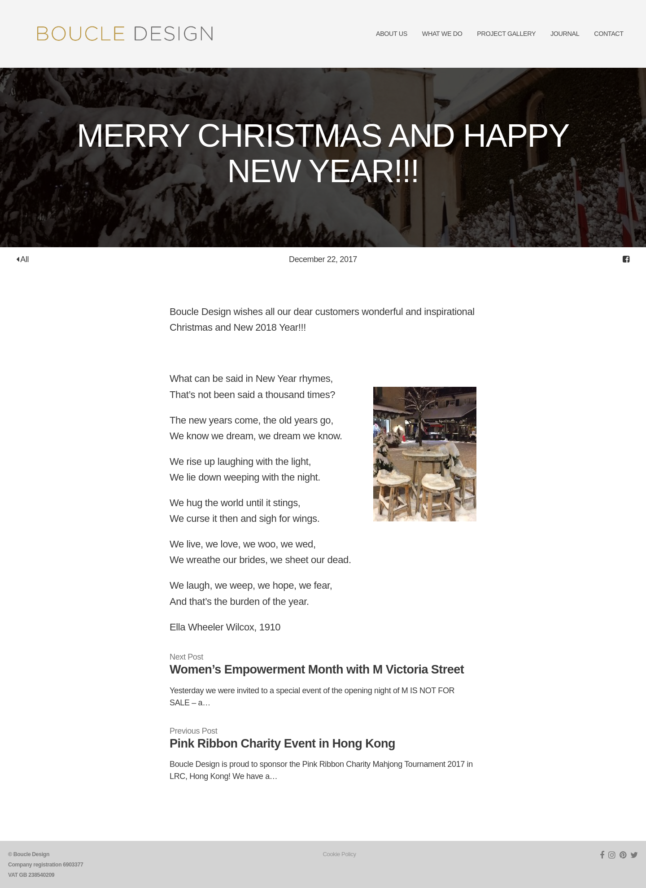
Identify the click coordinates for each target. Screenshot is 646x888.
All (22, 259)
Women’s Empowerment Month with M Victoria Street (317, 669)
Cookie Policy (339, 854)
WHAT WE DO (442, 33)
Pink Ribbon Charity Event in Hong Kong (282, 743)
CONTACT (609, 33)
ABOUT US (391, 33)
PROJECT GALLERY (506, 33)
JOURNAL (564, 33)
